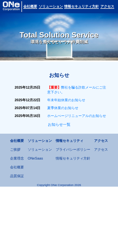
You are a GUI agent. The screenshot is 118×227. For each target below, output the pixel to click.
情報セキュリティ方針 (73, 158)
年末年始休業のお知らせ (66, 100)
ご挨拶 (15, 149)
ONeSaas (35, 158)
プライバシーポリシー (73, 149)
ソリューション (40, 149)
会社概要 (17, 167)
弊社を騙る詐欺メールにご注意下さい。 (76, 89)
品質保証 (17, 176)
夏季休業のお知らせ (62, 108)
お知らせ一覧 (59, 124)
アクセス (101, 149)
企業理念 (17, 158)
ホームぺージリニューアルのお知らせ (76, 116)
